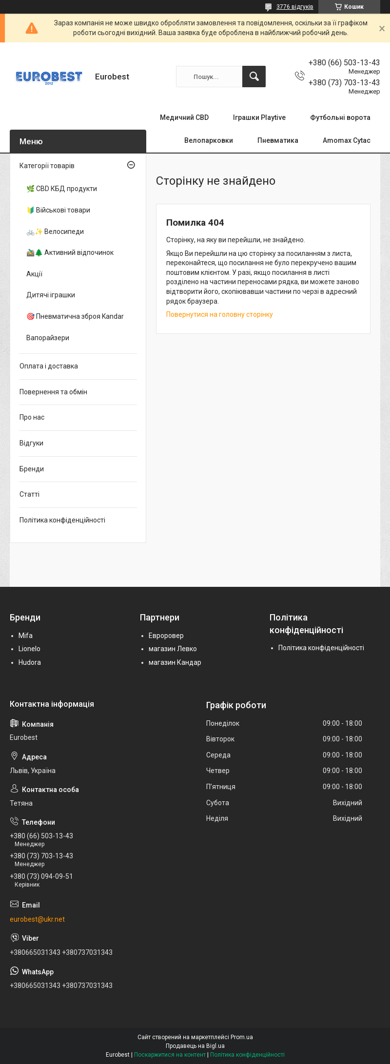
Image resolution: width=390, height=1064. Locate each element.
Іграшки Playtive (259, 117)
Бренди (32, 469)
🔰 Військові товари (58, 210)
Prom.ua (242, 1037)
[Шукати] (254, 76)
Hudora (30, 662)
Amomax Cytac (346, 140)
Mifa (26, 635)
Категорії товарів (47, 166)
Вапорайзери (47, 338)
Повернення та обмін (53, 392)
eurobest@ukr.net (37, 919)
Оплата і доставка (49, 366)
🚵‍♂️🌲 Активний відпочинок (70, 252)
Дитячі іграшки (50, 295)
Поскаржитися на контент (170, 1054)
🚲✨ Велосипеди (55, 231)
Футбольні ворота (340, 117)
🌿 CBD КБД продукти (61, 189)
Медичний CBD (184, 117)
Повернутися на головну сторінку (219, 314)
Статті (29, 494)
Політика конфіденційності (62, 520)
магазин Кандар (175, 662)
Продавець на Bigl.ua (195, 1046)
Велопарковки (208, 140)
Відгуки (31, 443)
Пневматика (277, 140)
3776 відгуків (294, 6)
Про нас (32, 417)
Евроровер (166, 635)
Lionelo (29, 649)
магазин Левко (173, 649)
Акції (34, 274)
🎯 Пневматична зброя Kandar (75, 316)
